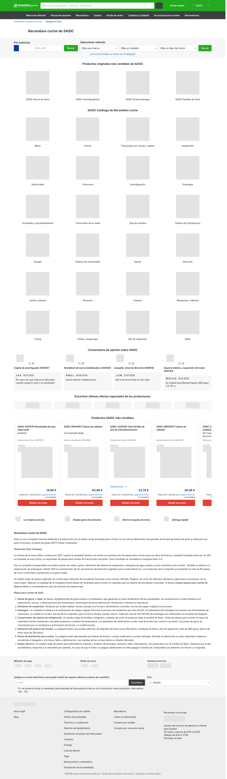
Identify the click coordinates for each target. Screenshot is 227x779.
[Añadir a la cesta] (37, 503)
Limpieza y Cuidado (138, 15)
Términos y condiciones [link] (76, 722)
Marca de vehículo (36, 15)
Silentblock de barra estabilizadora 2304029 (87, 368)
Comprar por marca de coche (129, 728)
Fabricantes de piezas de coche (28, 21)
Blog (16, 717)
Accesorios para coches (167, 15)
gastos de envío (49, 495)
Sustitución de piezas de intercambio (83, 733)
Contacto (68, 739)
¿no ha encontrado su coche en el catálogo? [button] (112, 54)
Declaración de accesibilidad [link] (78, 767)
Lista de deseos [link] (72, 750)
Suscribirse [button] (136, 682)
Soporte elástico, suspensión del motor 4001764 (184, 369)
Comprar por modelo (124, 722)
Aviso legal (19, 711)
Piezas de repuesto (61, 15)
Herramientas (192, 15)
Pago (66, 756)
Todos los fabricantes (125, 717)
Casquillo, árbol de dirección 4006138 (134, 368)
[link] (200, 5)
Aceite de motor (114, 15)
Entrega (68, 745)
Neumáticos (82, 15)
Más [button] (26, 691)
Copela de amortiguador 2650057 (31, 368)
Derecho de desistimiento (77, 728)
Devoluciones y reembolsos (78, 761)
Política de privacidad (75, 717)
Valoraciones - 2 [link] (118, 486)
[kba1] (40, 48)
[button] (150, 5)
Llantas (98, 15)
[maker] (99, 48)
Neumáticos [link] (120, 711)
